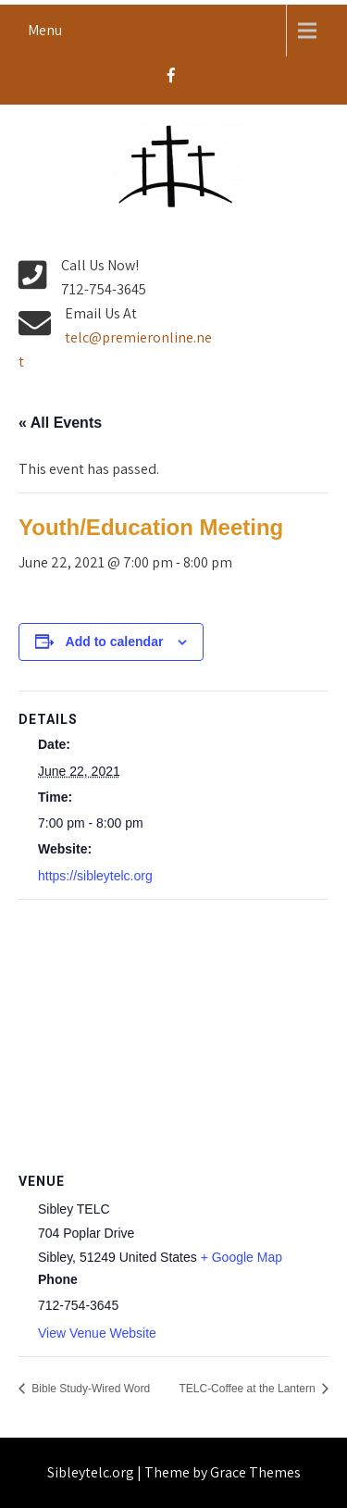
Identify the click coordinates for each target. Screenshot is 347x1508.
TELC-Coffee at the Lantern (248, 1388)
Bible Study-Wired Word (89, 1388)
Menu (45, 30)
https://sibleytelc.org (95, 875)
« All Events (60, 422)
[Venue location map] (173, 1033)
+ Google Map (241, 1257)
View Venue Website (97, 1333)
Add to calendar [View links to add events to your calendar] (115, 641)
